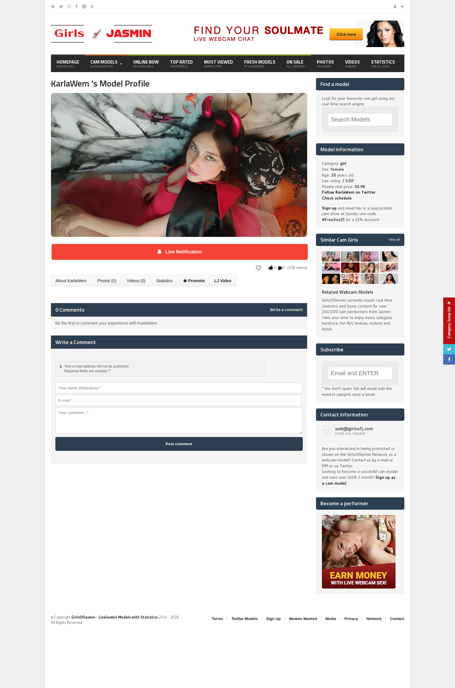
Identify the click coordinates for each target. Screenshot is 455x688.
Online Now (146, 64)
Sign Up (273, 618)
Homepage (68, 64)
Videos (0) (136, 280)
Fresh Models (259, 64)
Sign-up (329, 208)
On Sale (296, 64)
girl (343, 163)
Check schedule (337, 198)
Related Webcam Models (347, 291)
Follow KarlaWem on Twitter (348, 192)
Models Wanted (303, 618)
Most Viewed (218, 64)
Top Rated (181, 64)
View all (394, 239)
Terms (217, 618)
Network (373, 618)
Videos (352, 64)
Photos (325, 64)
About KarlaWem (71, 280)
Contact (397, 618)
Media (330, 618)
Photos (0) (106, 280)
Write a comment (286, 310)
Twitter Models (244, 618)
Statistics (383, 64)
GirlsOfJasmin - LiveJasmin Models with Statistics (114, 617)
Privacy (351, 618)
